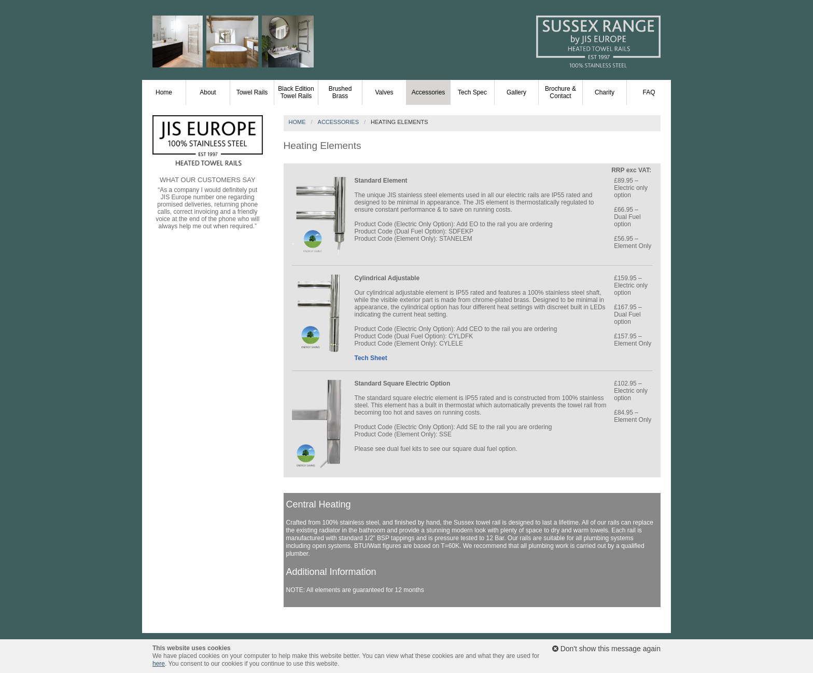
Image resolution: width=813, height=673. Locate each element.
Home (164, 92)
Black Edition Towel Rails (296, 92)
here (158, 663)
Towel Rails (252, 92)
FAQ (648, 92)
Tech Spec (472, 92)
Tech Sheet (371, 358)
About (208, 92)
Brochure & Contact (560, 92)
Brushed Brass (340, 92)
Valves (384, 92)
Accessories (428, 92)
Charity (604, 92)
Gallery (516, 92)
